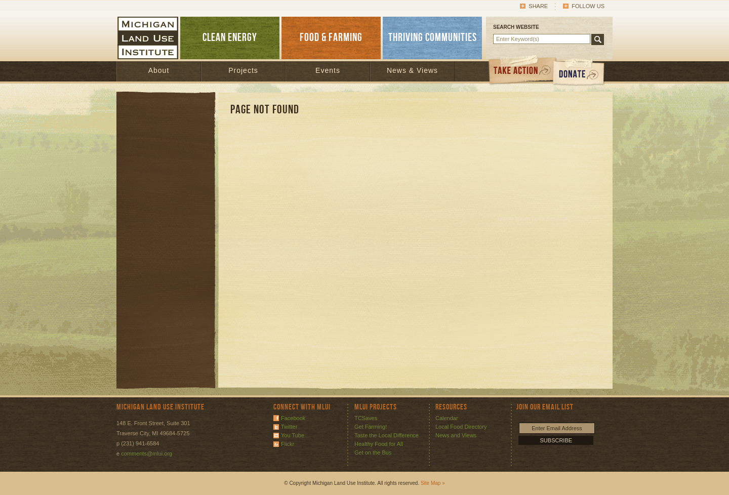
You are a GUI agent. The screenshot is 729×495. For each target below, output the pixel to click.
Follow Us (588, 6)
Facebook (293, 418)
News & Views (412, 70)
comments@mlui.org (146, 453)
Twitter (289, 427)
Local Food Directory (461, 427)
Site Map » (433, 483)
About (159, 70)
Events (327, 70)
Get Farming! (370, 427)
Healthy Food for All (378, 444)
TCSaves (365, 418)
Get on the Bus (372, 452)
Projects (243, 70)
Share (538, 6)
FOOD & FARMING (331, 38)
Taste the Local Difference (386, 435)
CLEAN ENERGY (229, 38)
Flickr (287, 444)
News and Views (455, 435)
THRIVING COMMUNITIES (432, 38)
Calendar (446, 418)
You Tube (292, 435)
